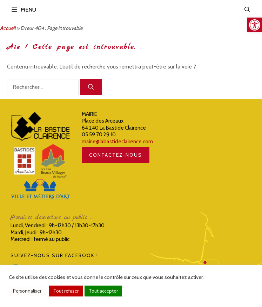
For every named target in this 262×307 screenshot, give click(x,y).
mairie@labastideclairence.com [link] (117, 141)
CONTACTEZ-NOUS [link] (115, 155)
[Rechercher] (91, 87)
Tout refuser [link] (66, 291)
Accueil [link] (7, 28)
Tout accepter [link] (103, 291)
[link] (254, 25)
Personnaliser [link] (27, 291)
